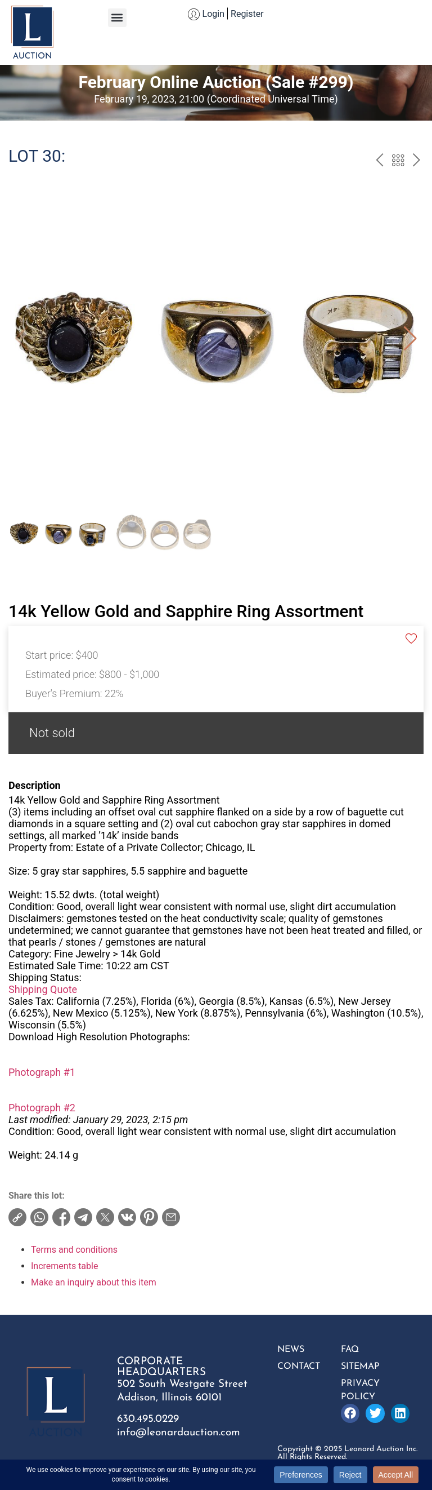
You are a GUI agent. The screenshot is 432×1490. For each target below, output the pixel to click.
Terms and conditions (74, 1249)
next (417, 161)
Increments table (64, 1266)
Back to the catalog (398, 161)
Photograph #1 (41, 1072)
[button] (117, 17)
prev (379, 161)
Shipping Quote (42, 989)
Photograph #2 (41, 1108)
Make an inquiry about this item (93, 1282)
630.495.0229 (148, 1419)
